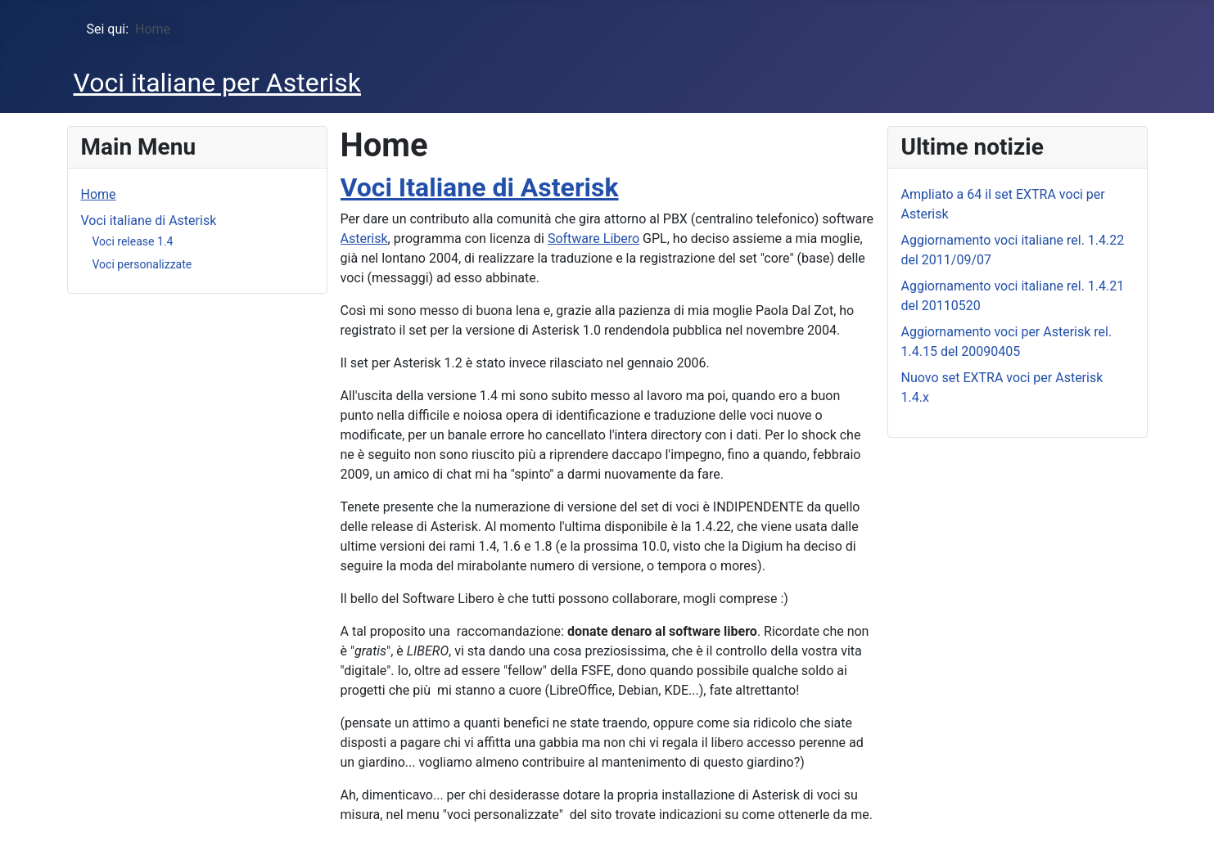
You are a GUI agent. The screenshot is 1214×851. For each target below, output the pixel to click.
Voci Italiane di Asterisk (480, 187)
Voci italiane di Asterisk (149, 220)
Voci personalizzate (142, 264)
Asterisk (364, 238)
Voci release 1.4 (133, 241)
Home (98, 194)
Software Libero (593, 238)
